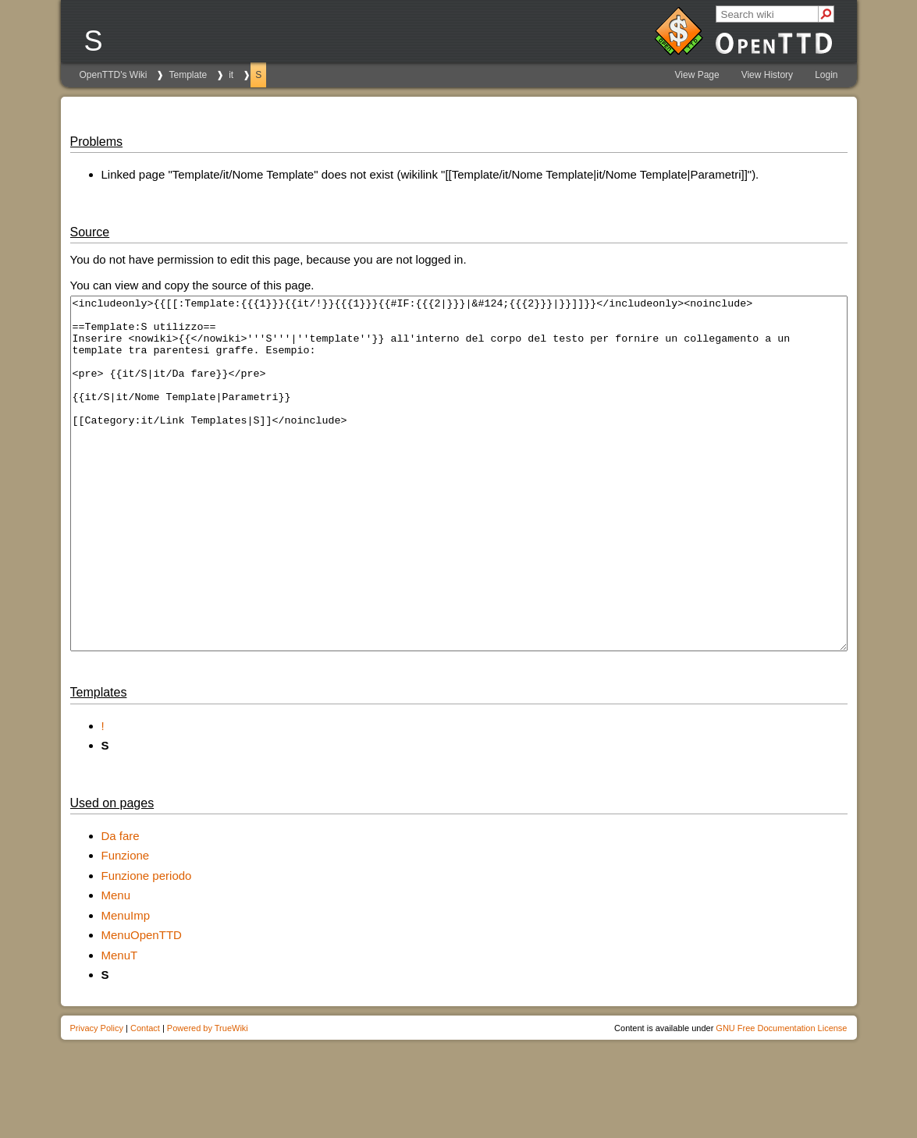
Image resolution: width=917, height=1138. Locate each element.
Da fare (120, 906)
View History (767, 74)
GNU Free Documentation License (781, 1098)
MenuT (119, 1025)
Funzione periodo (146, 945)
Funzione (125, 925)
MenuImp (126, 985)
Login (826, 74)
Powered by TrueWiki (207, 1098)
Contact (145, 1098)
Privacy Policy (96, 1098)
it (231, 74)
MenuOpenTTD (141, 1005)
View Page (697, 74)
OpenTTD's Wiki (114, 74)
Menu (116, 965)
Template (188, 74)
